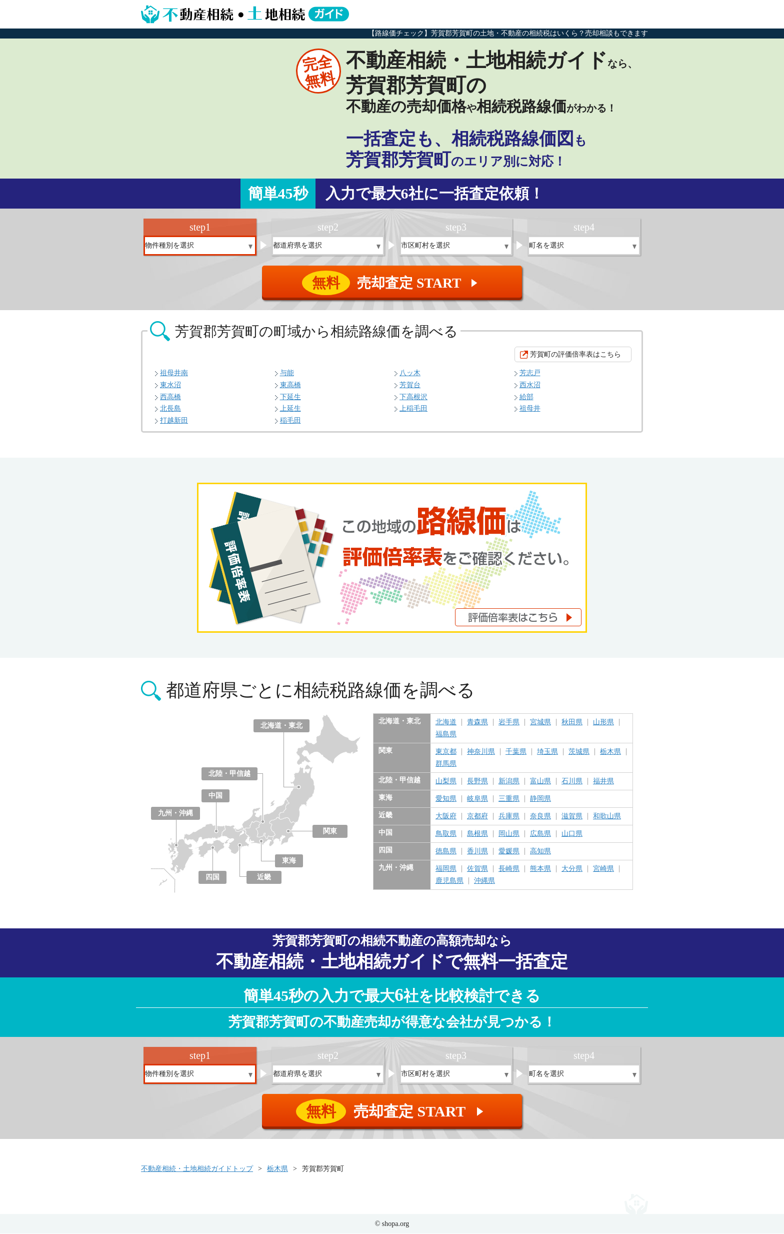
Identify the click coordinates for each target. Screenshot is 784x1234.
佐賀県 (477, 869)
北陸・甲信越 (229, 774)
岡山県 (509, 834)
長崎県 (509, 869)
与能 (287, 373)
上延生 (290, 409)
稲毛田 (290, 421)
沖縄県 (484, 881)
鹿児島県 (450, 881)
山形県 (603, 722)
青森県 (477, 722)
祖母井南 (174, 373)
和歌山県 (607, 816)
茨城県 (579, 752)
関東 (330, 831)
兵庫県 (509, 816)
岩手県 (509, 722)
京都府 (477, 816)
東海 (289, 861)
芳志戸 (530, 373)
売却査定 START (393, 283)
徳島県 (446, 851)
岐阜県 (477, 799)
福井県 (603, 781)
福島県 (446, 734)
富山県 (540, 781)
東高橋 (290, 385)
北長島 (170, 409)
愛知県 (446, 799)
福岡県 (446, 869)
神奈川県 (481, 752)
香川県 (477, 851)
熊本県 (540, 869)
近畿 (264, 877)
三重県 (509, 799)
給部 (527, 397)
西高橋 (170, 397)
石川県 (572, 781)
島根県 (477, 834)
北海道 (446, 722)
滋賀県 (572, 816)
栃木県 (610, 752)
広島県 (540, 834)
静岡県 (540, 799)
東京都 (446, 752)
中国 (215, 796)
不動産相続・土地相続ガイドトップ (197, 1169)
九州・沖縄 (175, 813)
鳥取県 (446, 834)
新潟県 (509, 781)
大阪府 (446, 816)
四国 (213, 877)
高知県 (540, 851)
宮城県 (540, 722)
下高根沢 (414, 397)
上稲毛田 (414, 409)
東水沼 (170, 385)
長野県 (477, 781)
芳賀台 (410, 385)
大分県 (572, 869)
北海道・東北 (281, 726)
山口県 (572, 834)
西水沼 (530, 385)
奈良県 (540, 816)
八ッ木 (410, 373)
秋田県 (572, 722)
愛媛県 (509, 851)
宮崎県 (603, 869)
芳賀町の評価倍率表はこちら (575, 355)
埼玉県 (547, 752)
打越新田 (174, 421)
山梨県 (446, 781)
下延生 (290, 397)
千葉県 (516, 752)
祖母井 (530, 409)
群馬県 (446, 764)
